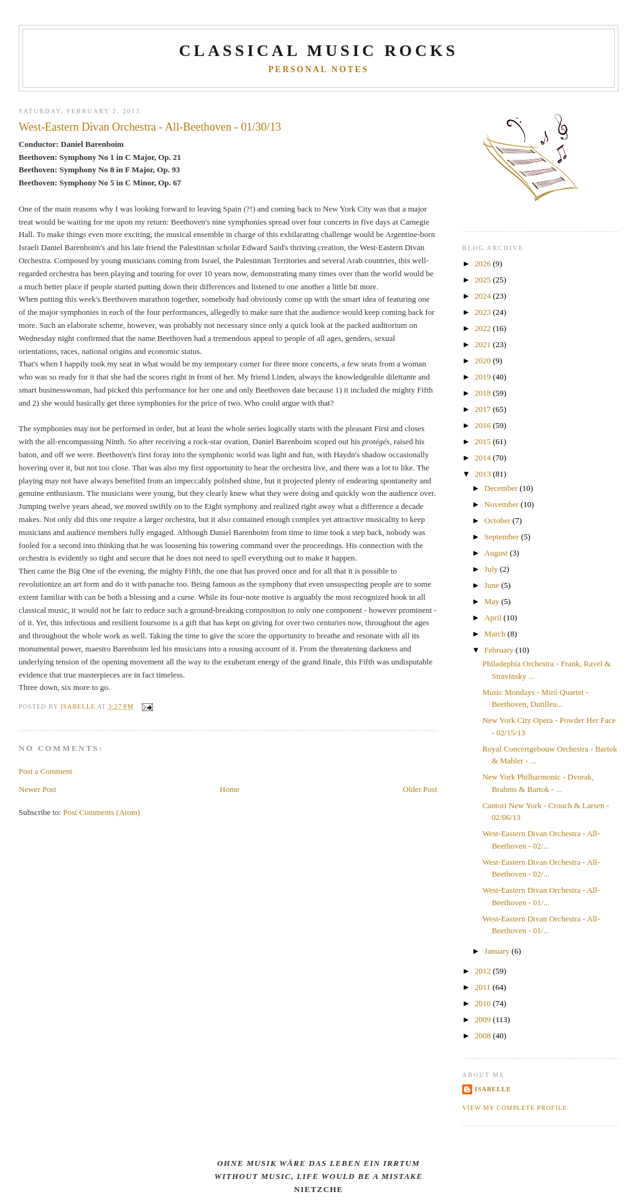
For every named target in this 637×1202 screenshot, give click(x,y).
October (499, 520)
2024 (484, 295)
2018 (484, 393)
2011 (484, 987)
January (498, 951)
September (503, 536)
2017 (484, 409)
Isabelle (493, 1089)
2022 (484, 328)
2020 (484, 360)
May (493, 601)
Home (229, 789)
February (500, 650)
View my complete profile (514, 1107)
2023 (484, 312)
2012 (484, 971)
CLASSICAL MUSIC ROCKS (318, 51)
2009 (484, 1019)
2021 (484, 344)
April (494, 617)
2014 (484, 457)
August (497, 552)
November (503, 504)
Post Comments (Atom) (102, 812)
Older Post (420, 789)
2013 (484, 473)
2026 (484, 263)
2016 (484, 425)
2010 (484, 1003)
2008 (484, 1035)
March (496, 633)
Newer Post (37, 789)
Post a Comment (45, 771)
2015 (484, 441)
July (492, 569)
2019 (484, 376)
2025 (484, 279)
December (502, 488)
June (493, 585)
